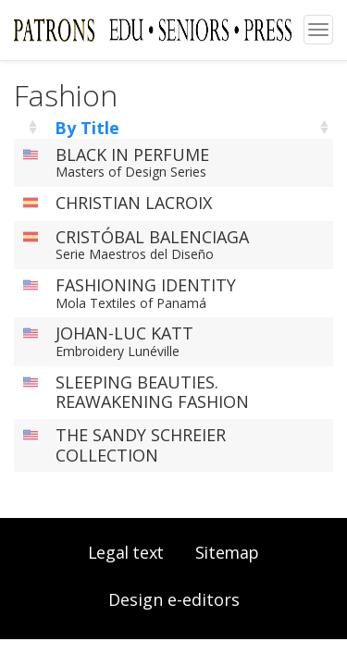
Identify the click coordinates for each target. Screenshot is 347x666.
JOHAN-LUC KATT (124, 333)
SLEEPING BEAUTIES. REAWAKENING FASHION (152, 392)
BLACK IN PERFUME (132, 154)
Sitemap (227, 552)
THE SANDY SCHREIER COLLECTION (141, 445)
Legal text (126, 552)
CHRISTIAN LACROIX (134, 202)
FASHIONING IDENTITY (146, 285)
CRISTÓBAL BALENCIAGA (152, 237)
